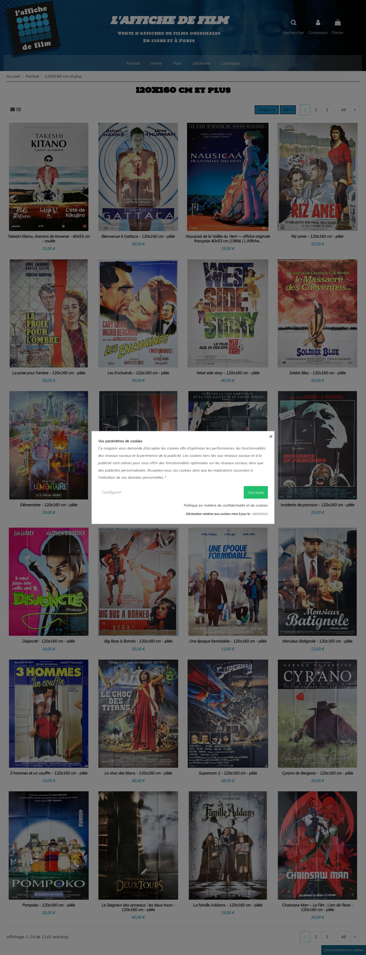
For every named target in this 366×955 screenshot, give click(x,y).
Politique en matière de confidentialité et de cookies (226, 505)
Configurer (111, 492)
